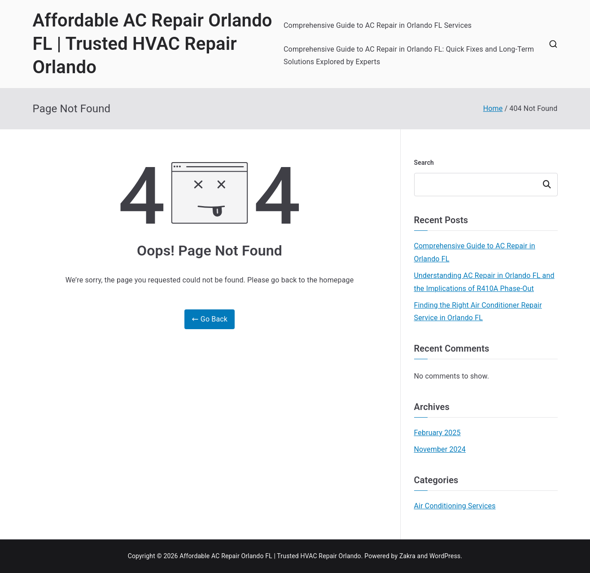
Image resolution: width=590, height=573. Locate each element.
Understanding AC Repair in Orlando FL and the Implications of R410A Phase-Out (484, 282)
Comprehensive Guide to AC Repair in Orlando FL (474, 252)
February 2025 (437, 432)
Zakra (407, 556)
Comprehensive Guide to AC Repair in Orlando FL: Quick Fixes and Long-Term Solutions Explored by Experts (409, 55)
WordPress (444, 556)
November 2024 (440, 449)
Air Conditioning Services (455, 506)
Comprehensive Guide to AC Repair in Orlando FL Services (378, 25)
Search (424, 162)
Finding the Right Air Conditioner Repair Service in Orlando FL (478, 311)
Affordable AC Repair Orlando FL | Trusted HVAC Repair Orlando (152, 44)
